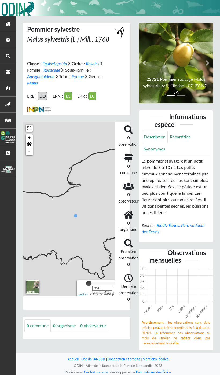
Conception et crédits (124, 359)
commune (38, 325)
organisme (64, 325)
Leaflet (83, 294)
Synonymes (154, 148)
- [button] (29, 152)
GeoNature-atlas (96, 372)
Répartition (180, 136)
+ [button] (29, 138)
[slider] (88, 283)
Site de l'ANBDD (93, 359)
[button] (29, 144)
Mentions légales (156, 359)
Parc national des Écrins (153, 372)
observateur (93, 325)
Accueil (73, 359)
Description (155, 136)
